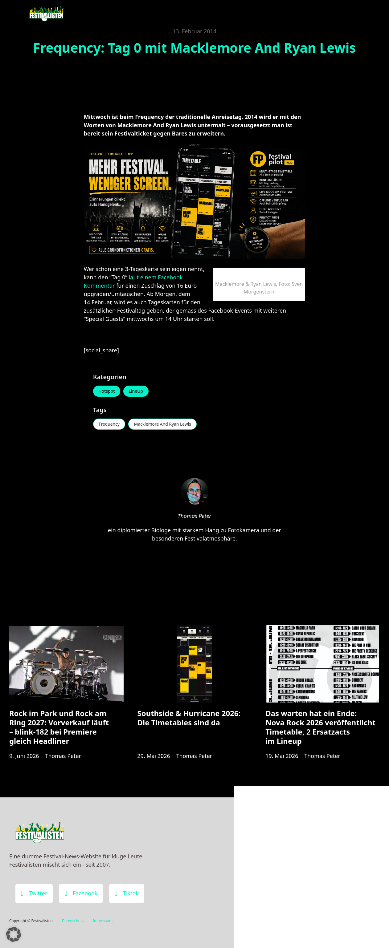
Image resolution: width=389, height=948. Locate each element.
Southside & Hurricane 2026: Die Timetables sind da (189, 718)
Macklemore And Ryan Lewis (163, 424)
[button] (13, 934)
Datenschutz (73, 920)
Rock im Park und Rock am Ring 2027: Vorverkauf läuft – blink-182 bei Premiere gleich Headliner (59, 728)
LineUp (136, 391)
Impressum (103, 920)
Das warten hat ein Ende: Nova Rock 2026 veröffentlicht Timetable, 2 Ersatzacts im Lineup (320, 728)
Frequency (109, 424)
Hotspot (107, 391)
